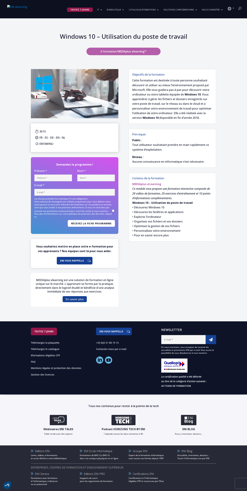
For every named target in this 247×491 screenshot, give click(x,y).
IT (98, 10)
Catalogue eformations (142, 10)
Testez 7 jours (44, 331)
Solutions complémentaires (178, 10)
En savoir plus (75, 299)
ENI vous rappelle (72, 260)
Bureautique (114, 10)
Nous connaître (211, 10)
